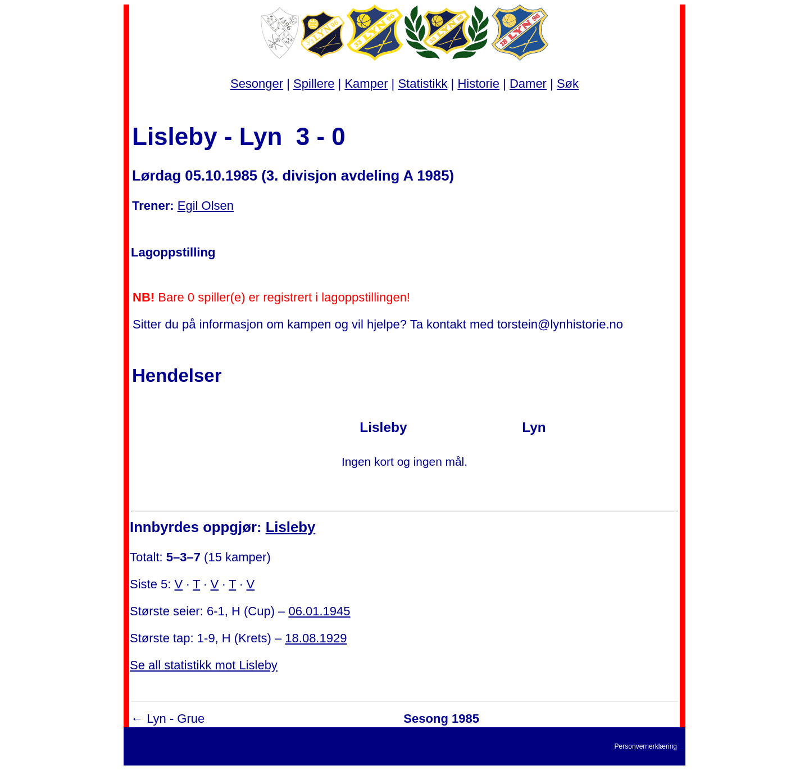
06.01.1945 (319, 611)
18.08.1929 (316, 638)
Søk (568, 83)
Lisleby (291, 527)
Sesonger (256, 83)
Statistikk (422, 83)
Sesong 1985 (441, 719)
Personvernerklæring (646, 746)
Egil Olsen (206, 206)
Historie (478, 83)
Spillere (313, 83)
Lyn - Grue (175, 719)
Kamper (366, 83)
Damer (528, 83)
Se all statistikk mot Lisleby (204, 665)
